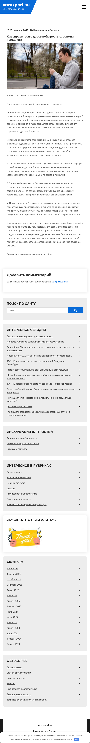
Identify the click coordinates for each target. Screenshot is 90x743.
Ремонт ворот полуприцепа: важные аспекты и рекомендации (38, 369)
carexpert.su (16, 5)
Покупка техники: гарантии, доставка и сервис (30, 336)
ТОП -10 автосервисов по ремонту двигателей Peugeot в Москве (39, 383)
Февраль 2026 (14, 574)
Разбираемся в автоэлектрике (22, 493)
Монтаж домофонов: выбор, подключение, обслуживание (35, 341)
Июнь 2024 (12, 617)
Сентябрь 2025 (14, 584)
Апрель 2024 (13, 628)
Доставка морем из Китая (19, 406)
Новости (11, 488)
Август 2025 (13, 590)
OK (76, 739)
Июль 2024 (12, 611)
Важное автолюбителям (46, 30)
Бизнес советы (14, 472)
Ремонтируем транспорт (19, 499)
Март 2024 (12, 633)
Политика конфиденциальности (23, 443)
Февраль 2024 (14, 638)
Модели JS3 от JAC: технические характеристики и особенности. (39, 355)
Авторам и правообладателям (22, 438)
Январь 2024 (13, 644)
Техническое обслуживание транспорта (26, 504)
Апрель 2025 (13, 601)
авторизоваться (60, 281)
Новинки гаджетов (16, 483)
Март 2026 (12, 568)
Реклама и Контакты (17, 449)
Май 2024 (12, 622)
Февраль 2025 (14, 606)
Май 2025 (12, 595)
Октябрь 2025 (14, 579)
